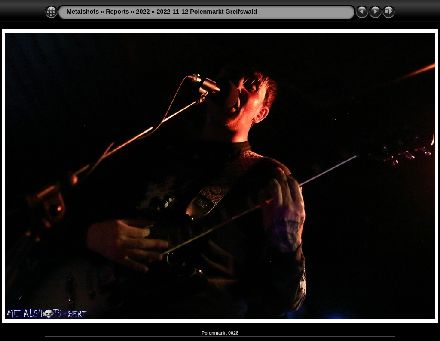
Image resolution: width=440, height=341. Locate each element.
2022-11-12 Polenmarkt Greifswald (207, 11)
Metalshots (83, 11)
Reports (117, 11)
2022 (143, 11)
